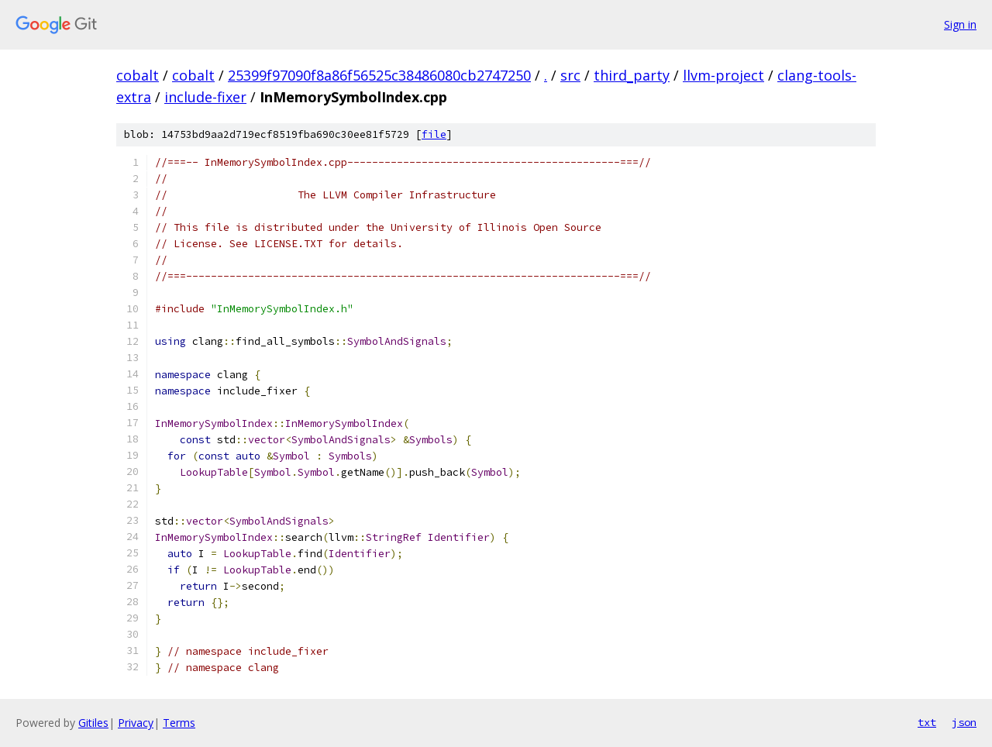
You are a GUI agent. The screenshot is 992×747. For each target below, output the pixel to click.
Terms (179, 722)
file (434, 134)
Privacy (135, 722)
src (570, 75)
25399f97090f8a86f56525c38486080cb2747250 (379, 75)
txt (927, 722)
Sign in (960, 24)
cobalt (137, 75)
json (964, 722)
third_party (632, 75)
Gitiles (93, 722)
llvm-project (723, 75)
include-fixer (205, 97)
